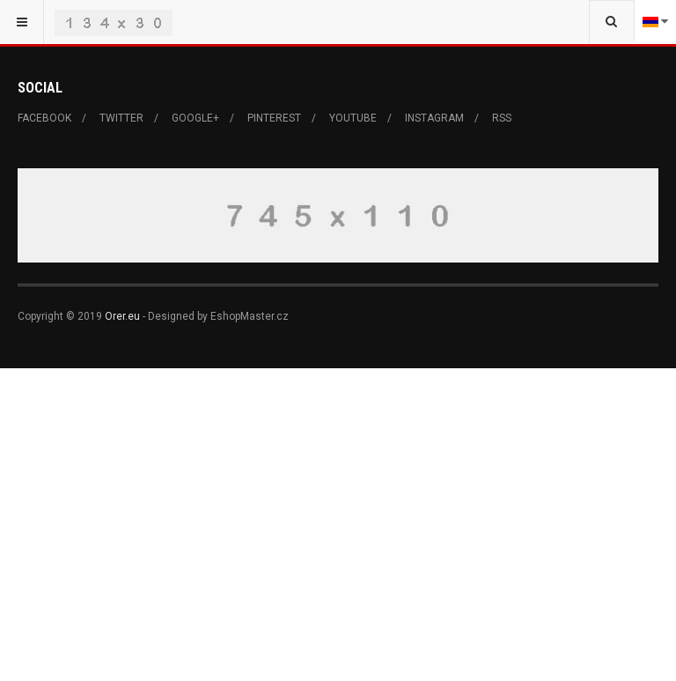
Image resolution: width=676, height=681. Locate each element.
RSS (501, 118)
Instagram (434, 118)
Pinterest (274, 118)
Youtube (353, 118)
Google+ (195, 118)
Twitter (121, 118)
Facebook (44, 118)
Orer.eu (122, 316)
